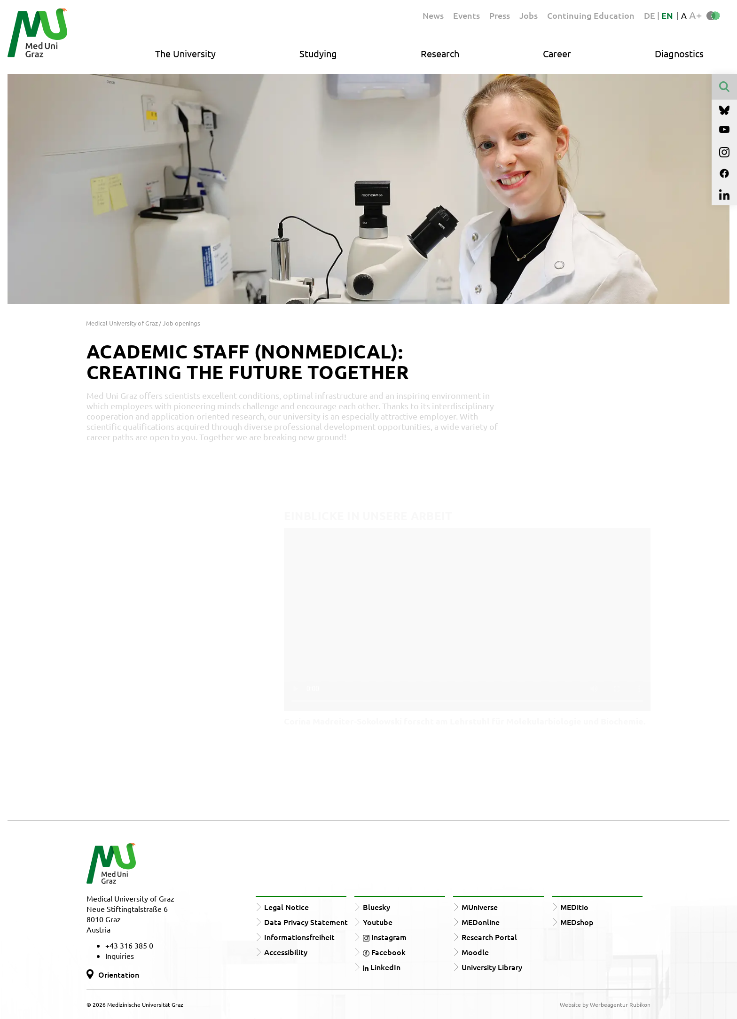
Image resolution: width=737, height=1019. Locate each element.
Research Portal (489, 937)
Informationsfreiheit (299, 937)
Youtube (377, 922)
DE (650, 15)
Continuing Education (591, 15)
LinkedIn (381, 967)
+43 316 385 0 (129, 945)
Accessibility (285, 952)
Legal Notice (286, 907)
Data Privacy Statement (306, 922)
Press (499, 15)
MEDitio (574, 907)
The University (185, 53)
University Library (492, 967)
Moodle (475, 952)
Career (557, 53)
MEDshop (577, 922)
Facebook (384, 952)
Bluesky (376, 907)
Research (440, 53)
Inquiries (119, 955)
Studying (318, 53)
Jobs (528, 15)
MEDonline (481, 922)
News (433, 15)
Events (466, 15)
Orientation (118, 974)
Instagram (385, 937)
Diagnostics (679, 53)
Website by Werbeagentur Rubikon (605, 1004)
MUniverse (480, 907)
